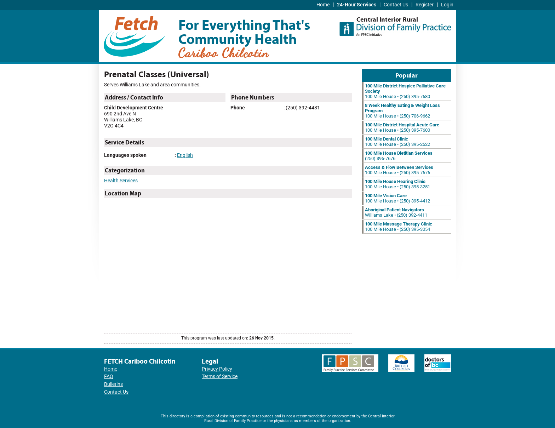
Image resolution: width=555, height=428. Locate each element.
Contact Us (396, 5)
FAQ (108, 376)
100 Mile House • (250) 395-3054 (398, 226)
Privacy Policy (217, 369)
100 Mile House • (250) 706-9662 (402, 111)
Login (447, 5)
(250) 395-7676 (399, 155)
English (185, 155)
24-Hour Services (356, 5)
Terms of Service (220, 376)
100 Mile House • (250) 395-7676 (399, 170)
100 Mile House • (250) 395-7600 (402, 127)
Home (323, 5)
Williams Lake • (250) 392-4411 (396, 212)
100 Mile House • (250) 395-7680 (405, 91)
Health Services (121, 181)
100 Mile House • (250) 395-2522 (397, 141)
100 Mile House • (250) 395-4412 (397, 198)
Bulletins (113, 384)
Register (425, 5)
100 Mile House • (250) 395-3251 (397, 184)
